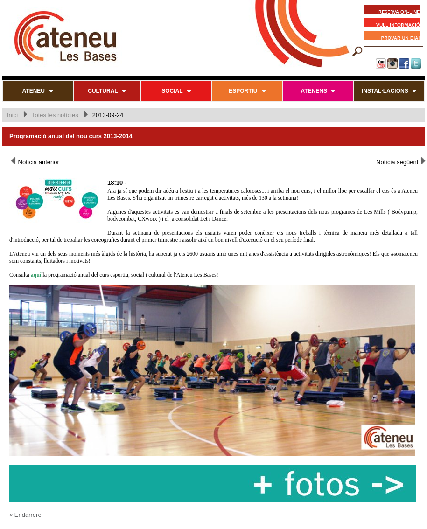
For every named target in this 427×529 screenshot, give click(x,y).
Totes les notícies (55, 114)
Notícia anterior (34, 161)
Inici (12, 114)
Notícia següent (401, 161)
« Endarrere (25, 514)
